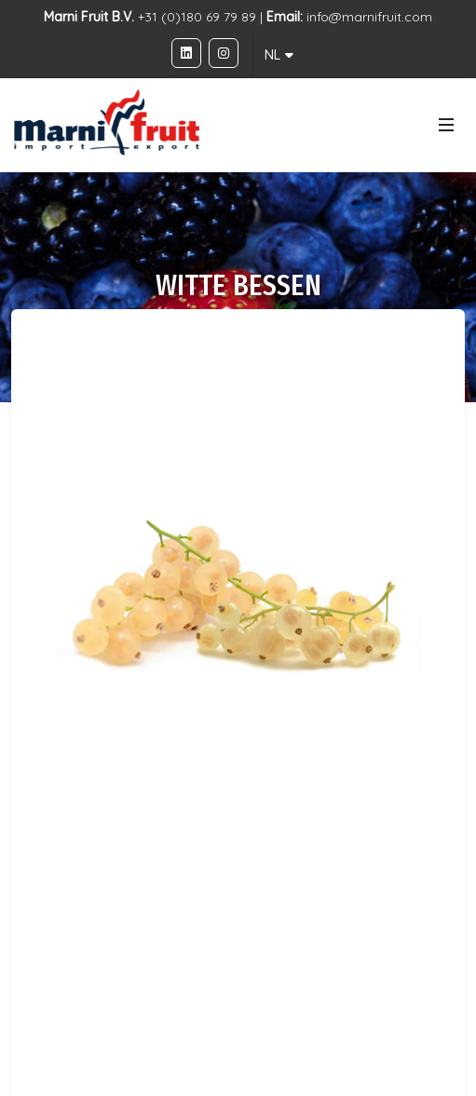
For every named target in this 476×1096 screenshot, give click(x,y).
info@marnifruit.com (369, 16)
